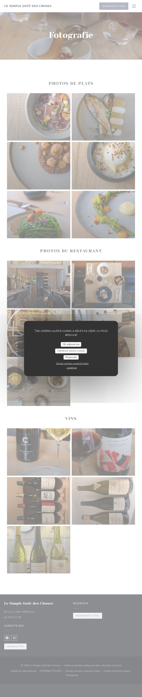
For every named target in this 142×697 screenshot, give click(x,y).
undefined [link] (72, 368)
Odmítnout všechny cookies (71, 350)
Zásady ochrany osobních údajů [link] (72, 363)
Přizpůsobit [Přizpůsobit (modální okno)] (71, 357)
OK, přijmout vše (71, 344)
